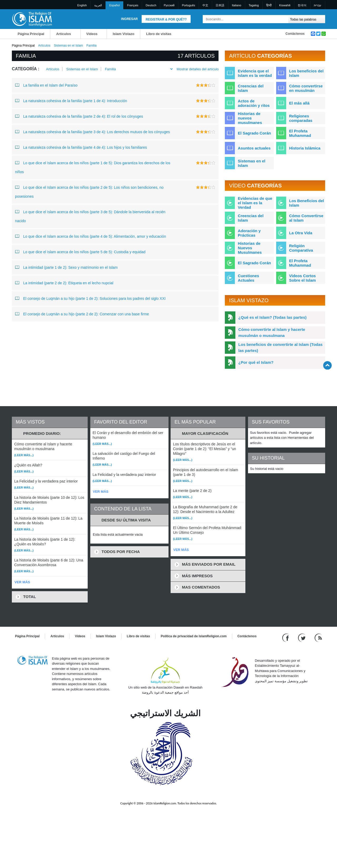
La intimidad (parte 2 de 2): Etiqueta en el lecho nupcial (64, 282)
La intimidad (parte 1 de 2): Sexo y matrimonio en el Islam (66, 267)
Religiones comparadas (300, 118)
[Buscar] (283, 19)
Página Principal (31, 34)
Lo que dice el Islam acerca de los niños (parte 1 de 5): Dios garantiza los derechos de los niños (92, 166)
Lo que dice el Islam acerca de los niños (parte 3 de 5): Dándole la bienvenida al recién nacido (90, 215)
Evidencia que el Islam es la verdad (255, 73)
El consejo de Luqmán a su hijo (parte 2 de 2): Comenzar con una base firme (82, 314)
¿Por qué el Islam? (255, 362)
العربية (98, 5)
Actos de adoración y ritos (254, 103)
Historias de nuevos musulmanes (250, 118)
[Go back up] (327, 365)
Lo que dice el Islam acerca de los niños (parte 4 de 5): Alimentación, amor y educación (90, 236)
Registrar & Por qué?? (166, 19)
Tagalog (254, 5)
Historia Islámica (304, 148)
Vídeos (92, 34)
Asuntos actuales (254, 148)
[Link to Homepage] (32, 19)
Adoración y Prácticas (249, 232)
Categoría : (25, 69)
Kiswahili (284, 5)
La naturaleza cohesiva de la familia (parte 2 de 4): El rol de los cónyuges (79, 116)
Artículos (63, 34)
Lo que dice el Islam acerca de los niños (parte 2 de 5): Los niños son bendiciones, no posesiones (89, 190)
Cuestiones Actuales (248, 277)
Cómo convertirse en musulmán (306, 88)
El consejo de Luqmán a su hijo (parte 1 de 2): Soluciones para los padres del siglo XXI (90, 298)
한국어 (302, 5)
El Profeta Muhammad (300, 133)
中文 (205, 5)
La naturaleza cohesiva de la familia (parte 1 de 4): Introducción (71, 100)
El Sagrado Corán (254, 133)
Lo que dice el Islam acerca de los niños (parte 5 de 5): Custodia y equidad (80, 251)
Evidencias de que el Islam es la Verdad (255, 203)
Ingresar (129, 19)
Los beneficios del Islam (306, 73)
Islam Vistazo (123, 34)
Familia (110, 69)
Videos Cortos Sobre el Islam (302, 277)
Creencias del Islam (251, 88)
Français (132, 5)
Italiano (236, 5)
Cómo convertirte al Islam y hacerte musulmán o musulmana (271, 332)
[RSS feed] (318, 637)
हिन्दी (269, 5)
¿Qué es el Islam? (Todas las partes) (272, 317)
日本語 (220, 5)
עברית (317, 5)
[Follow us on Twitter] (302, 637)
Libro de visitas (158, 34)
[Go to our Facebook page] (286, 637)
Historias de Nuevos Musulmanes (250, 248)
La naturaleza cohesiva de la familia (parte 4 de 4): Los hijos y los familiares (81, 147)
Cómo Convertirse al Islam (306, 217)
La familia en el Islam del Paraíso (46, 85)
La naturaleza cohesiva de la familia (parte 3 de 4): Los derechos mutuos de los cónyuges (92, 131)
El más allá (299, 103)
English (82, 5)
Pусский (169, 5)
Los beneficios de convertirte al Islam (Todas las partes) (280, 347)
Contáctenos (295, 34)
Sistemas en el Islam (68, 45)
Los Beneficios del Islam (306, 202)
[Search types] (307, 19)
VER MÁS (22, 582)
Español (114, 5)
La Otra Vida (300, 233)
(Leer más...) (23, 455)
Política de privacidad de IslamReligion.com (194, 636)
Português (188, 5)
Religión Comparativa (301, 247)
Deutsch (151, 5)
